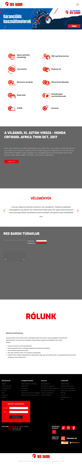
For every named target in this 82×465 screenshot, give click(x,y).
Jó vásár (63, 395)
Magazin (4, 384)
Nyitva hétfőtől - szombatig (28, 384)
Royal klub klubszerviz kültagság (30, 393)
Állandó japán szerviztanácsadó (30, 395)
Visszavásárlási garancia (48, 390)
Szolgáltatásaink (6, 388)
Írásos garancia (45, 384)
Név (5, 412)
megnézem (11, 161)
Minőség (63, 393)
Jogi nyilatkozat (56, 461)
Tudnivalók (5, 395)
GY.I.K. (62, 399)
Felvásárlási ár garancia (48, 386)
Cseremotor (24, 388)
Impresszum (47, 461)
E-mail (5, 408)
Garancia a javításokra (47, 393)
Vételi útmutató (65, 384)
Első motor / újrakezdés (67, 388)
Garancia (4, 390)
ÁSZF (63, 461)
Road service (25, 386)
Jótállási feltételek (46, 395)
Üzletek (4, 397)
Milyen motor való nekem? (68, 390)
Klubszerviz (24, 390)
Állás (3, 393)
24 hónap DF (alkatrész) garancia (50, 388)
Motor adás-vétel (7, 386)
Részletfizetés (65, 397)
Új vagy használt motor (67, 386)
